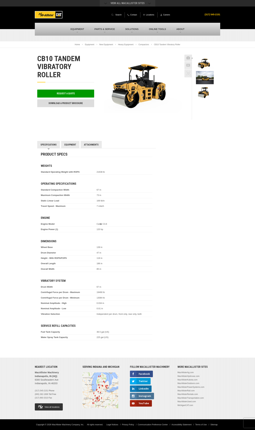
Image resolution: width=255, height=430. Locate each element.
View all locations (49, 406)
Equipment (89, 44)
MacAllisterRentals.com (188, 394)
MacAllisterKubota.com (188, 380)
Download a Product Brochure (66, 103)
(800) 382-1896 (41, 394)
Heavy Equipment (126, 44)
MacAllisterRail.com (186, 391)
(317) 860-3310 (41, 398)
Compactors (143, 44)
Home (77, 44)
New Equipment (106, 44)
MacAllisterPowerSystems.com (191, 387)
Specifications (48, 144)
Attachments (91, 144)
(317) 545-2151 (41, 391)
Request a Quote (66, 93)
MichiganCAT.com (185, 405)
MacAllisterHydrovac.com (189, 376)
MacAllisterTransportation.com (191, 398)
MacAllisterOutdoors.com (188, 383)
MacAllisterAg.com (186, 372)
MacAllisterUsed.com (187, 401)
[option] (205, 63)
